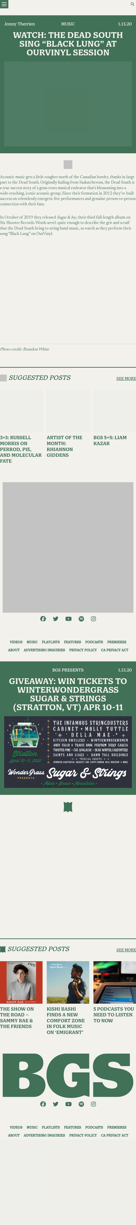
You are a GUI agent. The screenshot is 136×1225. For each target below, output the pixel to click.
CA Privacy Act (114, 650)
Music (68, 24)
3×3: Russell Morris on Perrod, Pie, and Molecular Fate (21, 449)
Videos (16, 642)
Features (72, 642)
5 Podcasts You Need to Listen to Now (113, 1015)
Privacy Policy (83, 650)
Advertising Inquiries (44, 650)
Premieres (116, 642)
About (14, 650)
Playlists (51, 642)
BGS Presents (68, 670)
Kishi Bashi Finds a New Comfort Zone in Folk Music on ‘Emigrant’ (66, 1021)
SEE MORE (126, 379)
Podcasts (94, 642)
